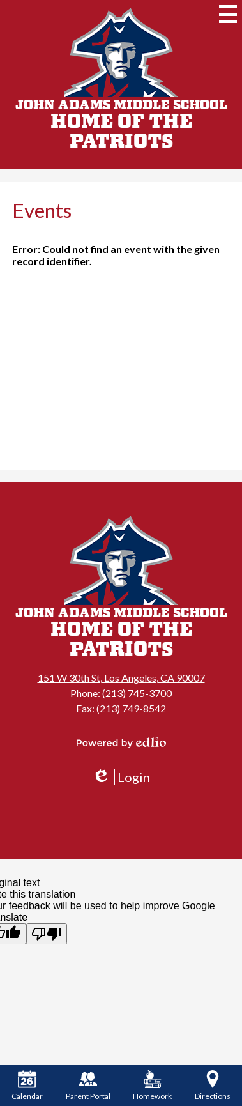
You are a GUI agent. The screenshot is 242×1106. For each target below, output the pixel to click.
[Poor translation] (46, 933)
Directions (213, 1085)
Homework (152, 1085)
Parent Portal (88, 1085)
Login (121, 777)
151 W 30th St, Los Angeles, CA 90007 (121, 678)
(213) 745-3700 (137, 693)
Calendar (27, 1085)
